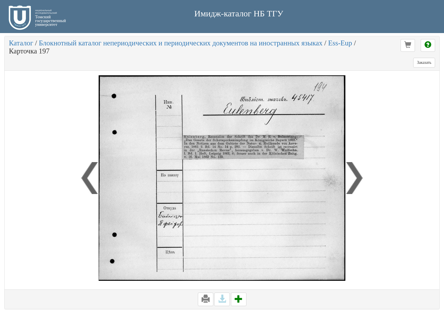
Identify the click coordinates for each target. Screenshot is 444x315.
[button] (408, 45)
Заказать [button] (424, 62)
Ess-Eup (340, 43)
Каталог (21, 43)
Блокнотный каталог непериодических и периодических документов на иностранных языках (181, 43)
